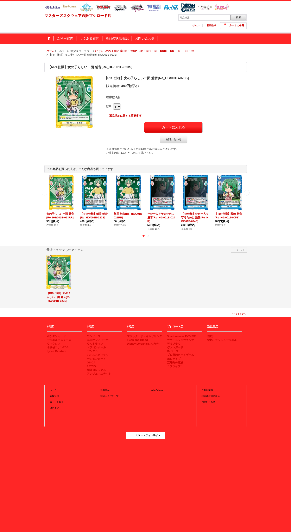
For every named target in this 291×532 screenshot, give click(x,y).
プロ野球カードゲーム (180, 354)
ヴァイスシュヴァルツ (180, 339)
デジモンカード (96, 358)
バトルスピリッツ (97, 354)
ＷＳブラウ (174, 343)
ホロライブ (174, 358)
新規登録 (211, 25)
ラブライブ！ (175, 366)
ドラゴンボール (96, 347)
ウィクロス (53, 343)
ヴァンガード (175, 347)
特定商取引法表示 (211, 396)
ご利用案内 (207, 390)
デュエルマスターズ (59, 339)
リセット (240, 250)
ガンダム (92, 351)
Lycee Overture (56, 351)
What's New (157, 390)
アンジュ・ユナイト (99, 373)
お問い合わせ (173, 139)
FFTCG (91, 366)
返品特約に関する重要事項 (125, 115)
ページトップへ (238, 314)
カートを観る (56, 402)
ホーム (53, 390)
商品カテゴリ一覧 (109, 396)
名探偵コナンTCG (58, 347)
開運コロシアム (96, 369)
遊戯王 (211, 336)
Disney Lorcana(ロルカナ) (143, 343)
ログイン (195, 25)
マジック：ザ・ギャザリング (144, 336)
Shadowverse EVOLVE (181, 336)
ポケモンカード (56, 336)
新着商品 (104, 390)
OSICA (91, 362)
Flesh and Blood (137, 339)
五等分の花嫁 (175, 362)
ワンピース (93, 336)
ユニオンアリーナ (97, 339)
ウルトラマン (95, 343)
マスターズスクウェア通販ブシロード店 (77, 16)
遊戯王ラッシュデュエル (222, 339)
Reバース (173, 351)
